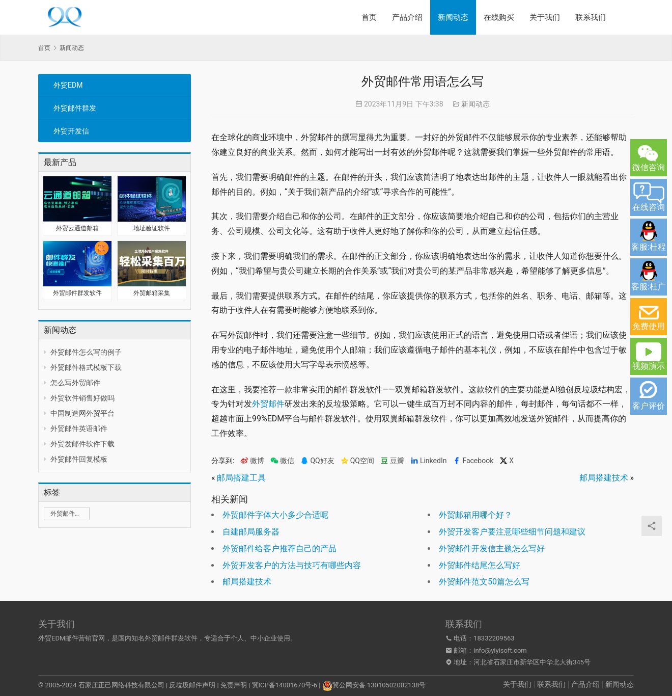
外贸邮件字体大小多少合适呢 (275, 515)
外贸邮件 (268, 404)
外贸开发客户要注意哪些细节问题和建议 (512, 532)
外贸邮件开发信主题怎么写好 (492, 548)
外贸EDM (67, 85)
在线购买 (499, 17)
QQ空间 (357, 461)
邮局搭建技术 (603, 478)
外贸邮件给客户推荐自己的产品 (279, 548)
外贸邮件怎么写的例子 (86, 352)
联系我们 (590, 17)
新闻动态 (453, 17)
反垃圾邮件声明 (192, 685)
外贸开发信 (71, 131)
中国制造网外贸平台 (82, 413)
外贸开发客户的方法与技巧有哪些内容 (291, 565)
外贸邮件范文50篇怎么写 (484, 581)
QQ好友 (317, 461)
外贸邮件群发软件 (77, 293)
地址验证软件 (151, 228)
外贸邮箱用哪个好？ (475, 515)
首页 (369, 17)
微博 (252, 461)
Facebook (473, 461)
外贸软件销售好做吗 (82, 398)
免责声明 (233, 685)
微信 (282, 461)
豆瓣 (392, 461)
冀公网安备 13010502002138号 (379, 685)
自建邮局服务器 (250, 532)
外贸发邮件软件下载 (82, 444)
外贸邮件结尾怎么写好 (479, 565)
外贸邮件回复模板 (78, 459)
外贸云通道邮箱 (77, 228)
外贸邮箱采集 (151, 293)
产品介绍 (407, 17)
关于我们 (544, 17)
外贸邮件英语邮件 (78, 428)
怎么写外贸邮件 (75, 383)
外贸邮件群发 (74, 108)
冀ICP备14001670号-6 (285, 685)
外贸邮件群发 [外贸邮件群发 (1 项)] (68, 513)
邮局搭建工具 (241, 478)
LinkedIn (428, 461)
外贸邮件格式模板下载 (86, 367)
